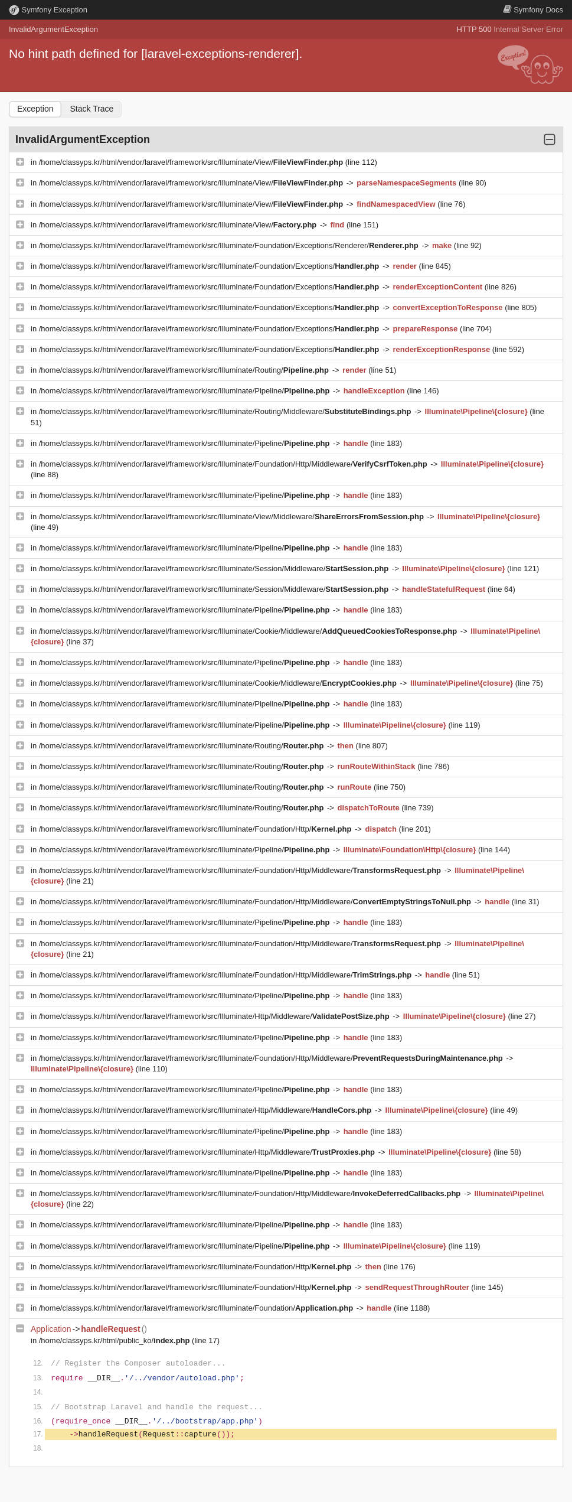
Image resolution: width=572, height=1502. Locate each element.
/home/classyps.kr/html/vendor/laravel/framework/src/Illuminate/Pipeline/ (185, 390)
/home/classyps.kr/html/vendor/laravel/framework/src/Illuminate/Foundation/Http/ (196, 829)
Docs (533, 9)
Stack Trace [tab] (91, 108)
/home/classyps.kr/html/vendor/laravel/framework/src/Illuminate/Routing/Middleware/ (226, 411)
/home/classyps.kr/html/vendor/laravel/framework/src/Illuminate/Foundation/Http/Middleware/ (234, 464)
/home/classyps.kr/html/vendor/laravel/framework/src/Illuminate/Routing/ (185, 370)
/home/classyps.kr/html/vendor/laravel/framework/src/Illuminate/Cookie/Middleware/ (249, 631)
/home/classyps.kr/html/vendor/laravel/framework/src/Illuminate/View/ (192, 162)
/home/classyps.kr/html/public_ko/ (115, 1340)
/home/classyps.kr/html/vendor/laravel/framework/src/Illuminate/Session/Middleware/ (215, 568)
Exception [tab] (35, 108)
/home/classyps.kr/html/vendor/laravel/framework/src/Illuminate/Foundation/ (197, 1308)
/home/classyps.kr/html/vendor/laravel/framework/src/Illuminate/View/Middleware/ (232, 516)
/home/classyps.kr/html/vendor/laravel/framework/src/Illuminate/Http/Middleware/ (215, 1016)
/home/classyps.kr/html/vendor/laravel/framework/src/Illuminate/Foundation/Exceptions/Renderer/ (230, 245)
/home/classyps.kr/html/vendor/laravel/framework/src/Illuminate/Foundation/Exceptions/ (210, 266)
